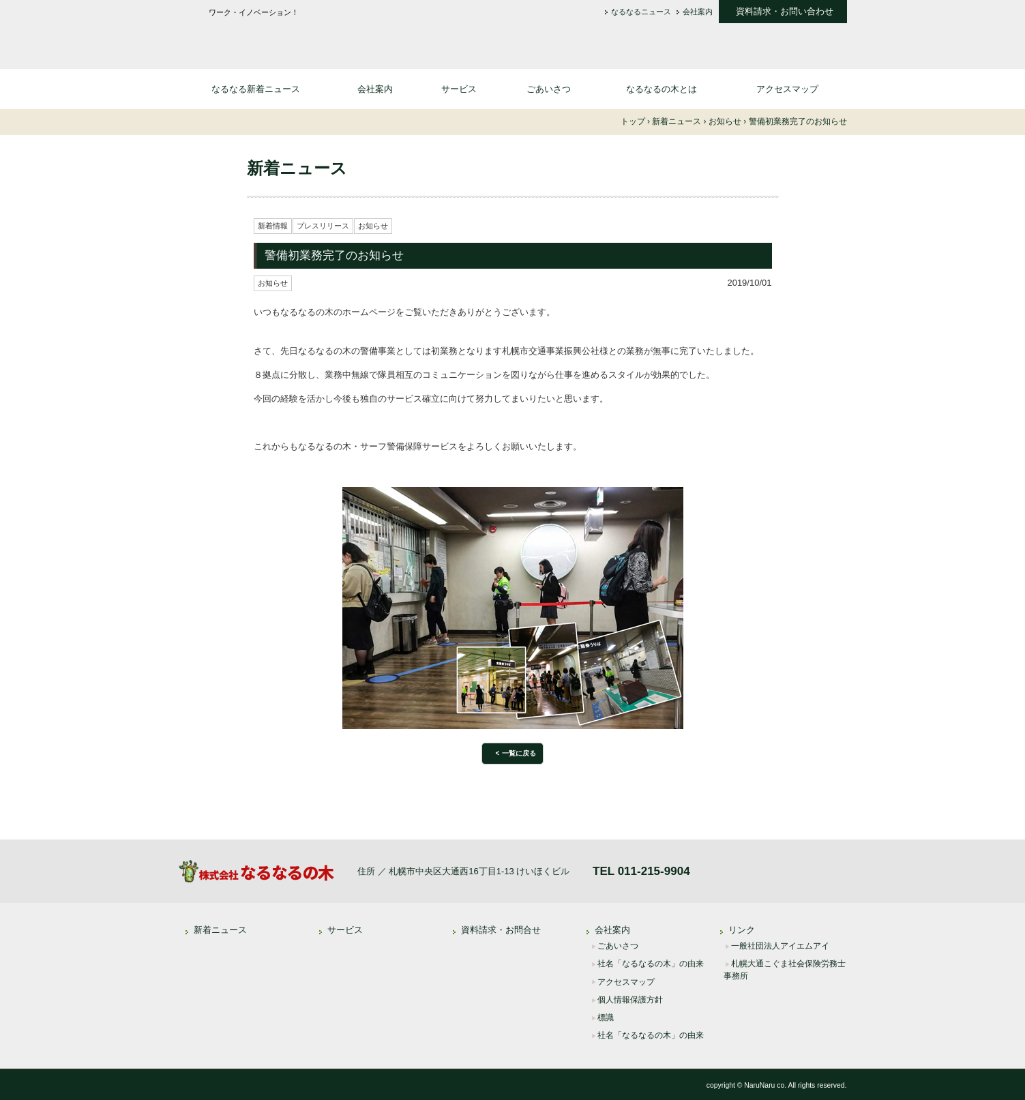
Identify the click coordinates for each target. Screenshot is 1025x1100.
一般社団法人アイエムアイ (780, 946)
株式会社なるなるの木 (288, 38)
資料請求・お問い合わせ (784, 11)
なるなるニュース (641, 12)
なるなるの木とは (661, 89)
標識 (605, 1017)
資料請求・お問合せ (501, 930)
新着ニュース (220, 930)
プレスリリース (323, 226)
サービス (459, 89)
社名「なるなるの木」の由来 (650, 963)
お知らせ (373, 226)
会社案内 (698, 12)
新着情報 (273, 226)
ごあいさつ (548, 89)
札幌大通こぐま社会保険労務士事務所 (785, 970)
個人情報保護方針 (630, 1000)
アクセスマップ (787, 89)
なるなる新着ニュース (255, 89)
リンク (741, 930)
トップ (633, 121)
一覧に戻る (519, 753)
